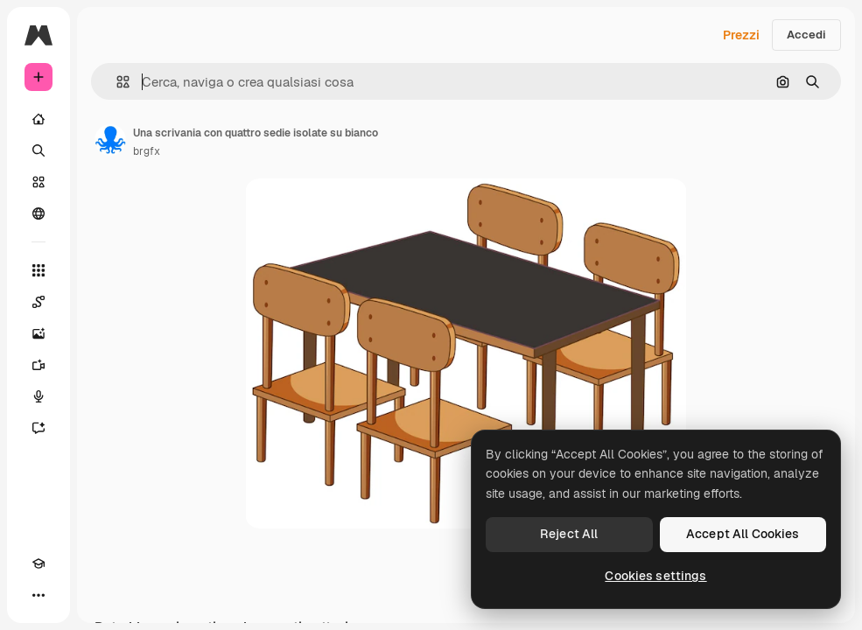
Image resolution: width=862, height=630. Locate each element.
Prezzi (741, 35)
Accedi (806, 34)
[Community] (39, 214)
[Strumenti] (39, 270)
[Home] (39, 119)
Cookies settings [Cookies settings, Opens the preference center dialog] (655, 576)
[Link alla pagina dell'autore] (110, 140)
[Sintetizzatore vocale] (39, 396)
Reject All (569, 534)
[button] (116, 81)
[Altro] (39, 595)
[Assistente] (39, 428)
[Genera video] (39, 365)
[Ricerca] (39, 150)
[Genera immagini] (39, 333)
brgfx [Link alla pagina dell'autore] (146, 151)
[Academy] (39, 564)
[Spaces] (39, 302)
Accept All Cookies (743, 534)
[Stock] (39, 182)
